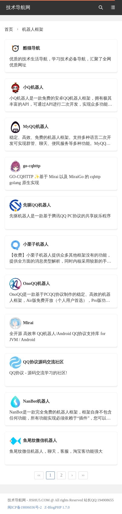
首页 (9, 29)
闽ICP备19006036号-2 (25, 507)
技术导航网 (18, 7)
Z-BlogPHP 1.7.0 (57, 507)
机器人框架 (32, 29)
